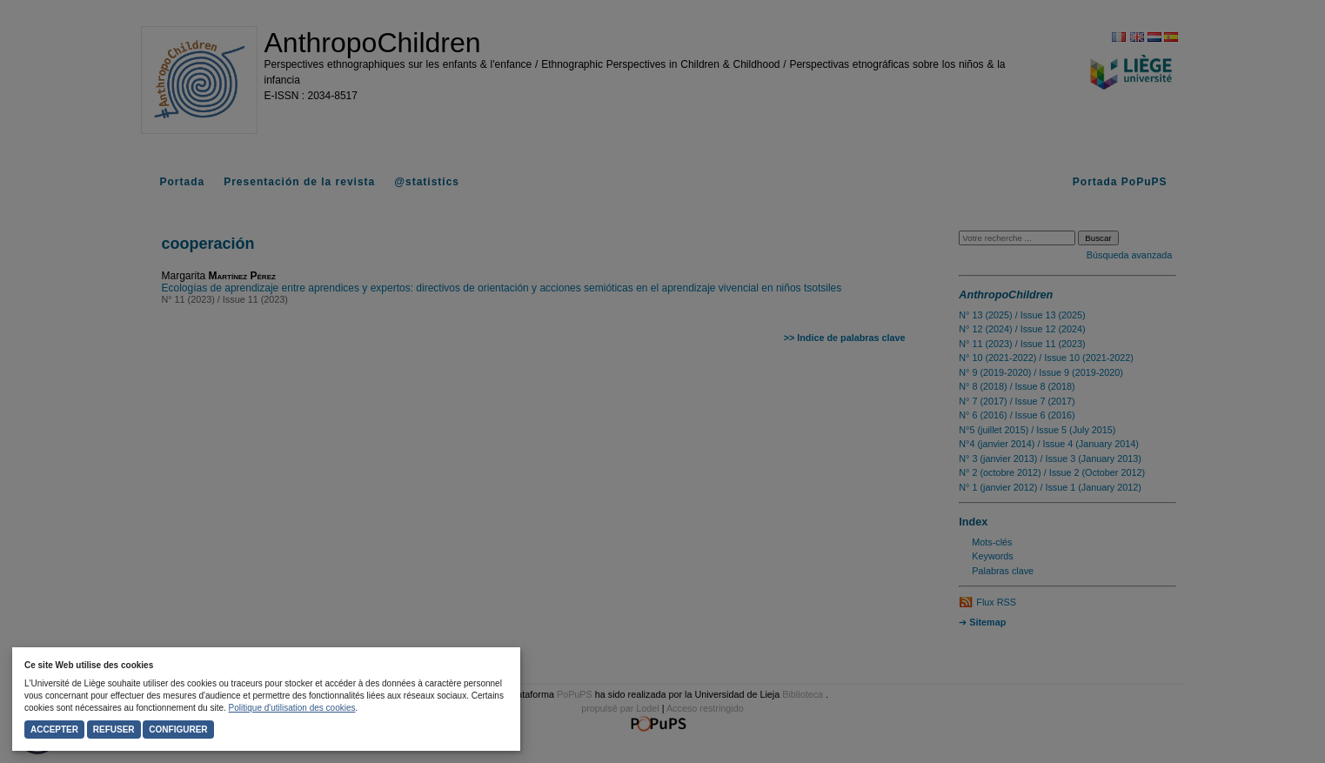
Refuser (114, 729)
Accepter (54, 729)
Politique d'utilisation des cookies (292, 708)
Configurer (178, 729)
